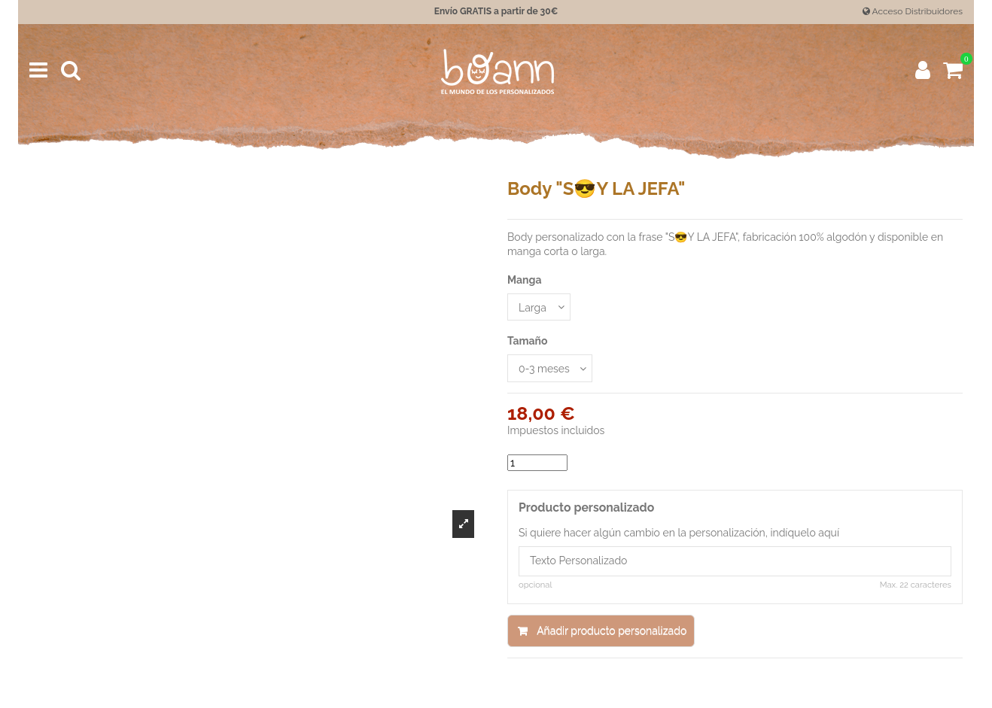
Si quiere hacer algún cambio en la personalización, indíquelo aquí (679, 533)
